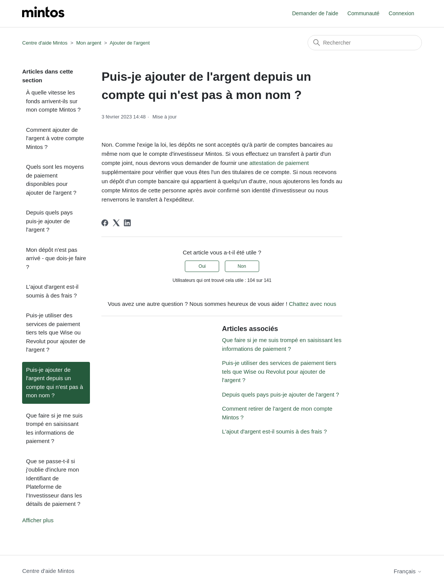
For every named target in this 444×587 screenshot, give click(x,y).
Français (408, 571)
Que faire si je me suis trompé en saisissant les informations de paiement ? (54, 428)
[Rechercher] (365, 42)
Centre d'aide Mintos (44, 43)
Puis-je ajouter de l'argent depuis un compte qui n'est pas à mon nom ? (54, 382)
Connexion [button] (401, 13)
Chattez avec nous (312, 304)
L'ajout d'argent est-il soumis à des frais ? (52, 291)
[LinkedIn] (127, 222)
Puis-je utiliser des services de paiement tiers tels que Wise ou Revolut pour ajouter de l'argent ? (55, 332)
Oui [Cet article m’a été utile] (202, 266)
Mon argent (88, 43)
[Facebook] (104, 222)
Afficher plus (37, 520)
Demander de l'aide (315, 13)
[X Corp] (116, 222)
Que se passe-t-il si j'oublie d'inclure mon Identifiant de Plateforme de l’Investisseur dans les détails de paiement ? (54, 482)
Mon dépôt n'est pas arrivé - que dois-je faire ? (56, 258)
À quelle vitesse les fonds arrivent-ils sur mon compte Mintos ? (53, 101)
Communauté (364, 13)
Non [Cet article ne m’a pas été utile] (242, 266)
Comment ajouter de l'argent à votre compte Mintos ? (55, 138)
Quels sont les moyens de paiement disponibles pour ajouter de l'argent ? (55, 179)
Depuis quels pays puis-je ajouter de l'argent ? (49, 221)
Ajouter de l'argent (130, 43)
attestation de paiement (279, 163)
